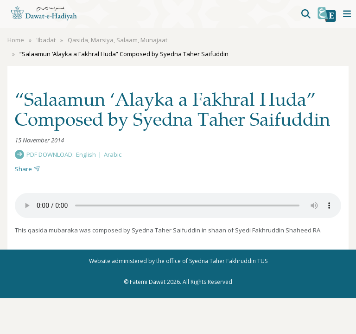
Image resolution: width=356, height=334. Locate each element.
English (86, 154)
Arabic (112, 154)
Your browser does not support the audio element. (178, 205)
